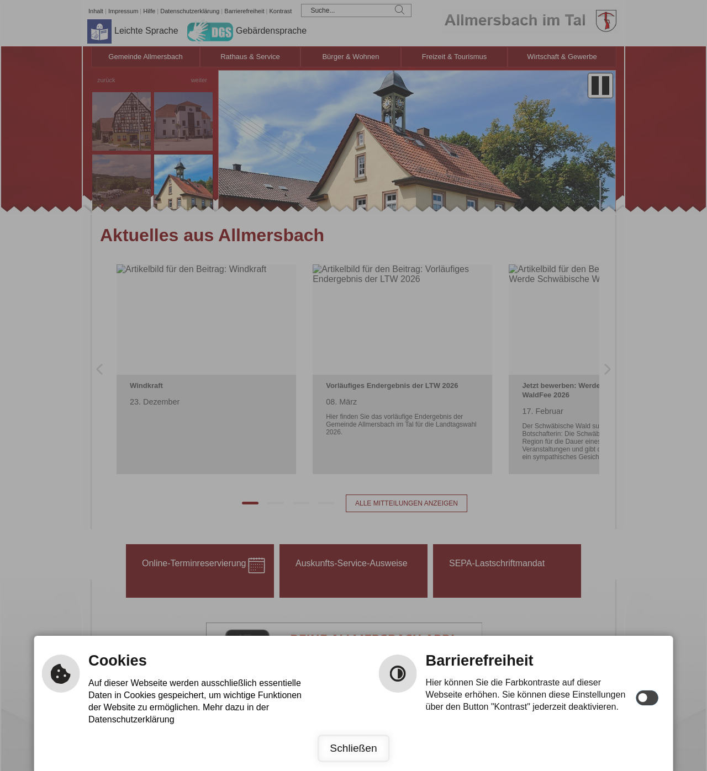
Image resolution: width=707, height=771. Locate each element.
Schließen (353, 748)
